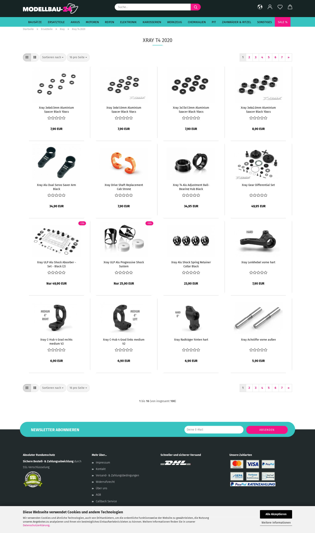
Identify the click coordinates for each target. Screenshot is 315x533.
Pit (214, 22)
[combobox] (53, 57)
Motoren (92, 22)
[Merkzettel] (280, 7)
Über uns (101, 488)
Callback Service (106, 501)
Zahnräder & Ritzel (236, 22)
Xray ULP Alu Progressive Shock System (124, 264)
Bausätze (35, 22)
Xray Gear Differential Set (258, 185)
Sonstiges (264, 22)
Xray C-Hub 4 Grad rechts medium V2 (56, 341)
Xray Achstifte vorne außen (258, 339)
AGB (98, 494)
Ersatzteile (56, 22)
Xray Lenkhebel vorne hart (258, 262)
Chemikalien (197, 22)
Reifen (109, 22)
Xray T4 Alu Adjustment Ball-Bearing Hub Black (191, 186)
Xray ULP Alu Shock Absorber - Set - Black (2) (56, 264)
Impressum (103, 462)
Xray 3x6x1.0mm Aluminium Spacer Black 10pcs (123, 109)
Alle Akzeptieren (276, 514)
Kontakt (101, 469)
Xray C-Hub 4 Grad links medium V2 (123, 341)
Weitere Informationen (276, 522)
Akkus (75, 22)
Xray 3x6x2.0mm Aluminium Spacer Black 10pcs (258, 109)
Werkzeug (174, 22)
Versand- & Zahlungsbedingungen (117, 475)
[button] (260, 7)
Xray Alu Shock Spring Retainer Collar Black (191, 264)
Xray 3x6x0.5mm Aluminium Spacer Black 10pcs (56, 109)
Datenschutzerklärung (36, 525)
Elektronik (128, 22)
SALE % (282, 22)
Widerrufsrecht (105, 482)
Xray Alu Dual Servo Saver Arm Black (56, 186)
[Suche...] (196, 7)
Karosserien (152, 22)
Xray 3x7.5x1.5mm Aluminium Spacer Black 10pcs (191, 109)
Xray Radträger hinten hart (191, 339)
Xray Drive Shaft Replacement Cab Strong (124, 186)
